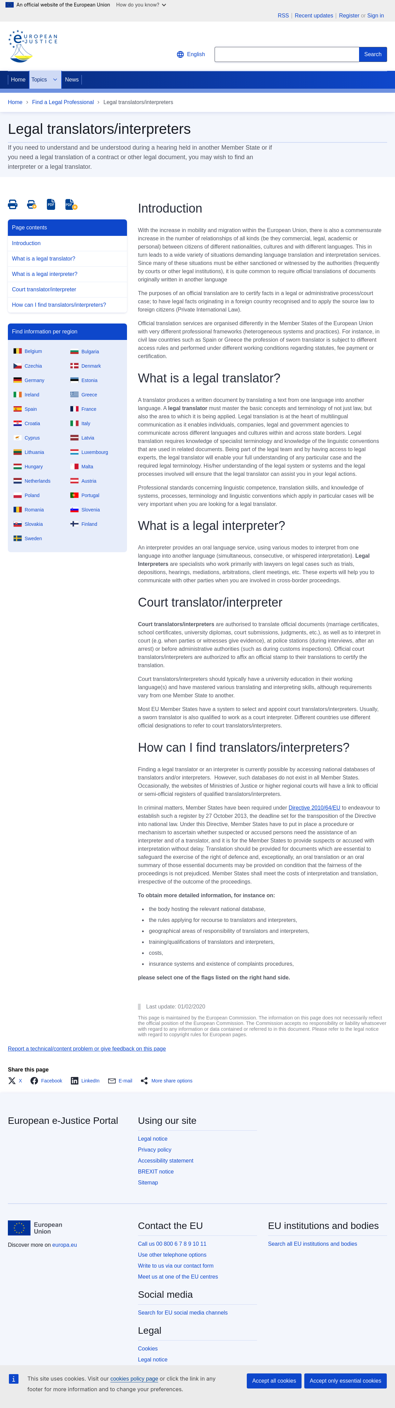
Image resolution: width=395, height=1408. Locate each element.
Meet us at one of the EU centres (178, 1277)
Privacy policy (154, 1150)
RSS (283, 15)
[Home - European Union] (35, 1227)
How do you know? (141, 5)
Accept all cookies (274, 1381)
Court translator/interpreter (44, 289)
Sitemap (148, 1182)
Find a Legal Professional (63, 102)
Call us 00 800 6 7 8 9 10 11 (172, 1244)
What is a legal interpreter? (44, 274)
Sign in (375, 15)
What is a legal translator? (43, 259)
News (72, 80)
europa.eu (64, 1245)
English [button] (190, 54)
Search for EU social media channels (183, 1313)
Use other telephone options (172, 1255)
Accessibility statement (165, 1161)
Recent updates (314, 15)
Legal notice (152, 1139)
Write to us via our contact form (176, 1266)
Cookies (148, 1349)
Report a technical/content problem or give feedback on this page (87, 1049)
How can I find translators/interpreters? (59, 305)
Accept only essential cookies (345, 1381)
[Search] (373, 54)
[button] (17, 1081)
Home (18, 80)
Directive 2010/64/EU (314, 808)
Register (349, 15)
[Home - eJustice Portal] (32, 46)
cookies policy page (134, 1379)
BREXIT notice (156, 1172)
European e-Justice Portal (63, 1120)
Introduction (26, 243)
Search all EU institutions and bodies (312, 1244)
